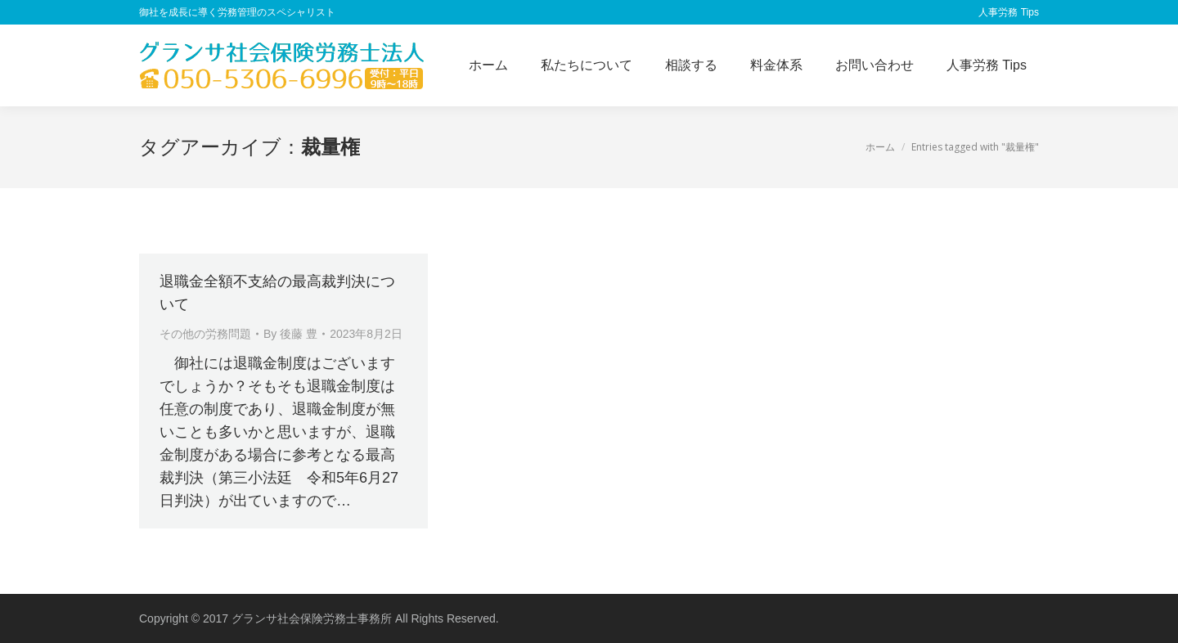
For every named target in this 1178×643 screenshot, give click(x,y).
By (290, 333)
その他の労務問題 (205, 333)
